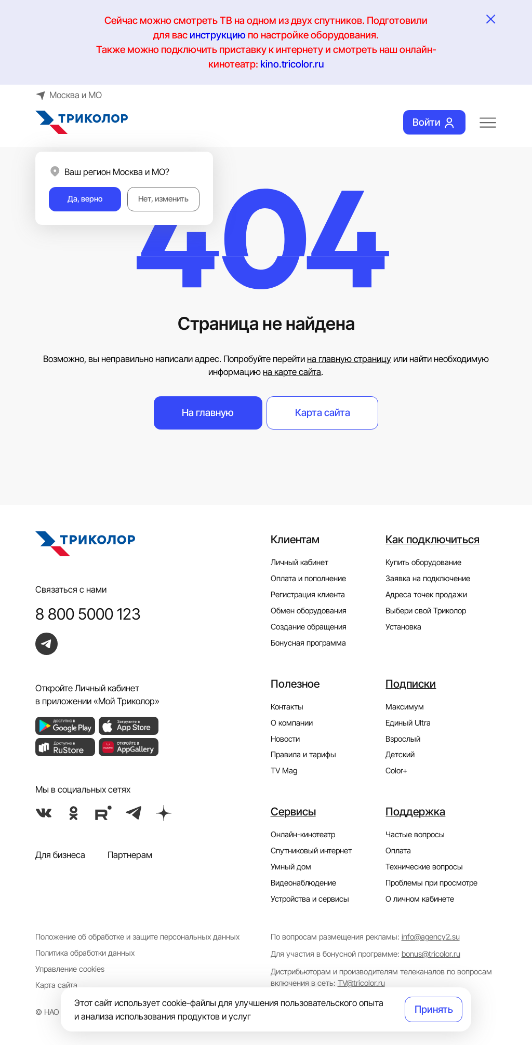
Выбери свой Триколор (425, 610)
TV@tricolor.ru (361, 983)
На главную (208, 412)
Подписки (410, 683)
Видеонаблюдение (303, 883)
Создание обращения (309, 627)
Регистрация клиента (308, 594)
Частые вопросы (415, 834)
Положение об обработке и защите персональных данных (137, 937)
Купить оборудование (423, 562)
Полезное (295, 683)
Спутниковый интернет (311, 850)
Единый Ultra (408, 723)
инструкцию (218, 35)
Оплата (398, 850)
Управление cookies (69, 969)
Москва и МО (68, 94)
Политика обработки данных (85, 953)
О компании (292, 723)
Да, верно (85, 199)
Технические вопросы (424, 867)
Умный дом (291, 867)
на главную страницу (349, 358)
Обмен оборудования (309, 610)
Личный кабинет (299, 562)
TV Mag (284, 770)
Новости (285, 739)
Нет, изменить (163, 199)
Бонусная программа (308, 643)
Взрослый (402, 739)
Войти (434, 122)
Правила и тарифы (303, 754)
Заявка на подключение (427, 578)
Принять (434, 1009)
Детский (400, 754)
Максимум (404, 707)
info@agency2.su (431, 937)
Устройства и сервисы (310, 899)
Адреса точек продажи (426, 594)
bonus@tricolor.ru (431, 954)
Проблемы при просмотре (431, 883)
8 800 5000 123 (88, 614)
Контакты (287, 707)
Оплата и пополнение (308, 578)
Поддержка (415, 811)
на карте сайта (292, 371)
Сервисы (293, 811)
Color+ (396, 770)
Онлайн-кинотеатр (303, 834)
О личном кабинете (419, 899)
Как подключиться (432, 539)
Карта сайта (322, 412)
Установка (403, 627)
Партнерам (130, 854)
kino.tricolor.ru (292, 64)
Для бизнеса (60, 854)
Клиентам (295, 539)
